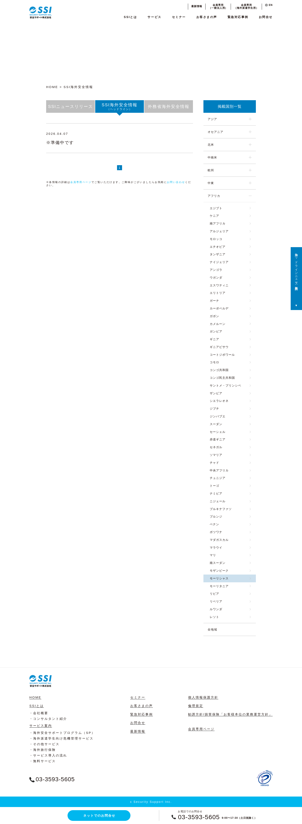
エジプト (216, 208)
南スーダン (217, 562)
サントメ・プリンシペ (225, 385)
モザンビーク (219, 570)
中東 (211, 183)
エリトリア (217, 293)
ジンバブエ (217, 416)
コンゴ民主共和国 (222, 377)
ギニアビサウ (219, 347)
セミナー (179, 17)
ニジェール (217, 501)
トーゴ (214, 485)
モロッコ (216, 239)
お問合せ (266, 17)
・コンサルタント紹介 (48, 718)
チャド (214, 462)
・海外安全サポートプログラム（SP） (62, 732)
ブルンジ (216, 516)
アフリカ (214, 195)
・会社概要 (38, 713)
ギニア (214, 339)
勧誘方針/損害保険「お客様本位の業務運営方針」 (230, 714)
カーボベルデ (219, 308)
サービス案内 (40, 725)
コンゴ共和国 (219, 370)
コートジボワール (222, 354)
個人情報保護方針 (203, 697)
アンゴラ (216, 269)
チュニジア (217, 478)
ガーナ (214, 300)
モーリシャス (219, 578)
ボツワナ (216, 532)
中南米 (212, 157)
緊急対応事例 (238, 17)
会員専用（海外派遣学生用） (246, 6)
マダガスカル (219, 539)
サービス (154, 17)
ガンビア (216, 331)
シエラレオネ (219, 400)
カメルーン (217, 324)
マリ (213, 555)
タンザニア (217, 254)
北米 (211, 144)
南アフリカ (217, 223)
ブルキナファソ (221, 509)
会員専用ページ (80, 182)
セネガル (216, 447)
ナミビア (216, 493)
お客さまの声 (206, 17)
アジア (212, 119)
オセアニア (215, 132)
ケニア (214, 215)
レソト (214, 617)
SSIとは (130, 17)
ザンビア (216, 393)
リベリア (216, 601)
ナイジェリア (219, 262)
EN (269, 5)
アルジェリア (219, 231)
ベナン (214, 524)
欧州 (211, 170)
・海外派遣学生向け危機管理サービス (61, 738)
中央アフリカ (219, 470)
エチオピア (217, 246)
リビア (214, 593)
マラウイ (216, 547)
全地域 (212, 629)
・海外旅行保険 (42, 749)
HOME (52, 87)
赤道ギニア (217, 439)
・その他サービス (44, 744)
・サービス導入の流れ (48, 755)
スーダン (216, 424)
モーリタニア (219, 586)
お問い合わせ (176, 182)
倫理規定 (195, 705)
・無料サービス (42, 761)
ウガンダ (216, 277)
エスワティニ (219, 285)
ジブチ (214, 408)
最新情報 (196, 6)
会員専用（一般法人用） (218, 6)
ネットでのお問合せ (99, 815)
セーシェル (217, 431)
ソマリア (216, 455)
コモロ (214, 362)
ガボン (214, 316)
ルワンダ (216, 609)
